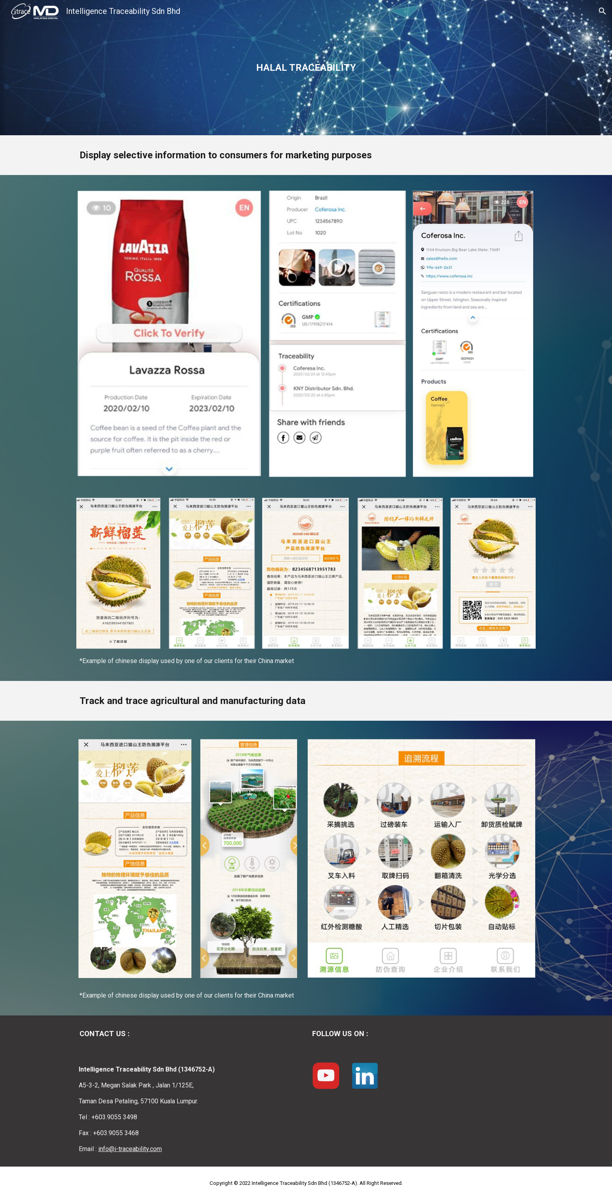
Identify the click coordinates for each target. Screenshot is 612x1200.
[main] (306, 67)
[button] (602, 11)
